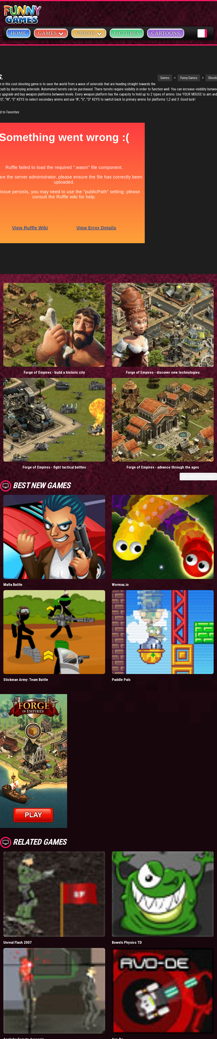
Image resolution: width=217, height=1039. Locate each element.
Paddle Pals (121, 587)
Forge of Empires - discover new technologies (81, 325)
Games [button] (51, 33)
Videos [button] (88, 33)
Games (120, 78)
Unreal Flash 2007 (17, 850)
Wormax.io (120, 492)
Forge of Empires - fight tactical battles (27, 380)
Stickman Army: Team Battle (25, 587)
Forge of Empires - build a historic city (27, 325)
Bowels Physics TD (127, 850)
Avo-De (117, 947)
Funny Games (144, 78)
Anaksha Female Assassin (23, 947)
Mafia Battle (12, 492)
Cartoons (165, 33)
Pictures (127, 33)
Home (18, 33)
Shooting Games (174, 78)
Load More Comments (198, 337)
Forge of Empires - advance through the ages (81, 380)
